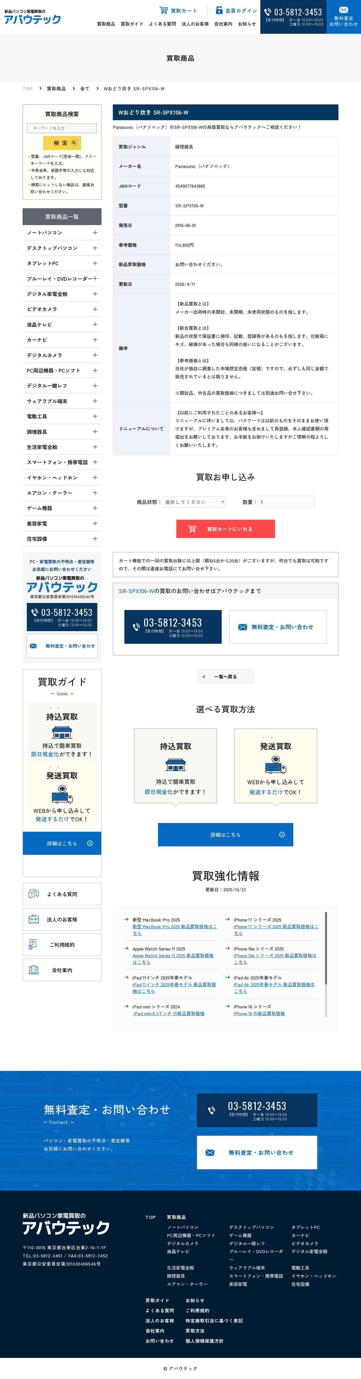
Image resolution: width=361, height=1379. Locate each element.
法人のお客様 (195, 23)
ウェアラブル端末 (247, 1267)
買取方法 (195, 1330)
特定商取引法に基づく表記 (214, 1320)
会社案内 (223, 23)
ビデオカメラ (304, 1243)
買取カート (184, 10)
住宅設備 (300, 1284)
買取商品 (106, 23)
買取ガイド (132, 23)
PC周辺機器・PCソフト (191, 1235)
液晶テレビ (178, 1251)
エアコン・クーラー (187, 1284)
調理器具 (176, 1275)
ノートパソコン (183, 1227)
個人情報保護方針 (205, 1340)
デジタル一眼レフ (247, 1243)
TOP (28, 88)
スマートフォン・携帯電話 (256, 1275)
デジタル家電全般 (309, 1251)
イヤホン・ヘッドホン (313, 1275)
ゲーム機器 (240, 1235)
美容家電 (238, 1284)
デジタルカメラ (183, 1243)
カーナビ (300, 1235)
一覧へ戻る (225, 676)
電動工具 (300, 1267)
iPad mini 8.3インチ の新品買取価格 (168, 1013)
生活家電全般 (180, 1267)
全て (85, 88)
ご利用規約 (198, 1310)
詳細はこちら (70, 843)
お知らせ (247, 23)
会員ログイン (241, 10)
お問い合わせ (160, 1340)
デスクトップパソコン (251, 1227)
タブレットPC (305, 1227)
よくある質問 (162, 23)
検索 (62, 143)
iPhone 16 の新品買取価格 (259, 1013)
